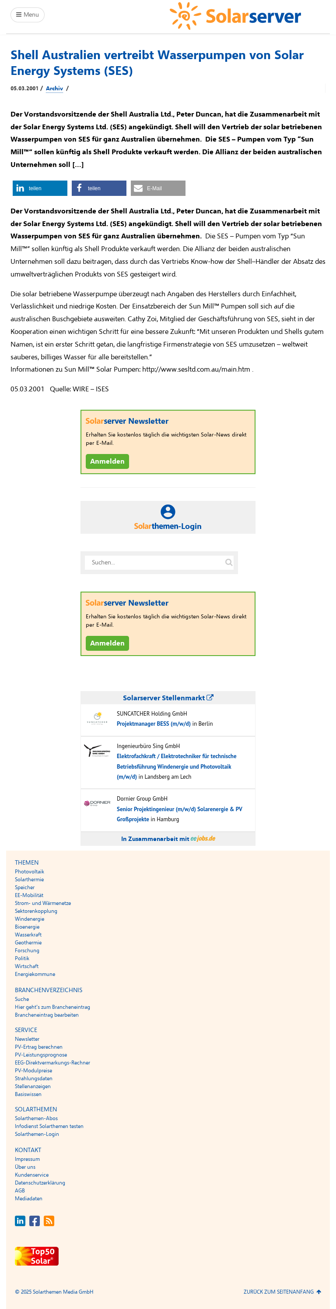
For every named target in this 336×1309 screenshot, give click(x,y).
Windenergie (29, 918)
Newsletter (27, 1039)
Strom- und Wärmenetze (43, 903)
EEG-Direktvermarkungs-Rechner (52, 1062)
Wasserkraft (28, 934)
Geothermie (28, 942)
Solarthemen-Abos (36, 1118)
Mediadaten (28, 1198)
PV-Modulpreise (33, 1070)
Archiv (54, 88)
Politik (22, 958)
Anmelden (107, 461)
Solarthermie (29, 879)
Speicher (25, 887)
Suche (22, 999)
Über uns (25, 1167)
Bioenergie (27, 926)
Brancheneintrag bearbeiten (47, 1014)
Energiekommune (35, 974)
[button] (40, 188)
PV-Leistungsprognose (41, 1054)
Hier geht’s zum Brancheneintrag (52, 1007)
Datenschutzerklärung (40, 1182)
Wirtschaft (26, 966)
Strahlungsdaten (33, 1078)
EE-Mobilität (29, 895)
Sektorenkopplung (36, 911)
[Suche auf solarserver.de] (228, 562)
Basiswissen (28, 1094)
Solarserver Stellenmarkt (168, 698)
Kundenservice (32, 1174)
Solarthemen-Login (37, 1134)
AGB (20, 1190)
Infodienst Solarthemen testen (49, 1126)
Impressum (27, 1159)
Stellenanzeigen (33, 1086)
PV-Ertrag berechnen (39, 1046)
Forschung (27, 950)
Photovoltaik (29, 871)
